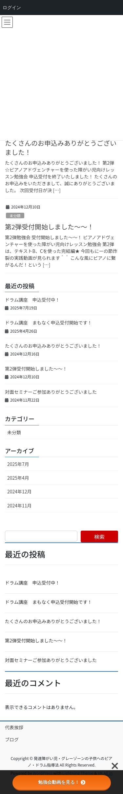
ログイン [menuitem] (12, 7)
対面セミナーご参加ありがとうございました (51, 392)
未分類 (15, 215)
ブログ (12, 739)
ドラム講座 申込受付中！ (32, 299)
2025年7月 (18, 464)
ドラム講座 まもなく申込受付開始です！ (48, 322)
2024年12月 (19, 491)
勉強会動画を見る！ (61, 782)
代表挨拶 (14, 727)
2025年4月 (18, 477)
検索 (99, 536)
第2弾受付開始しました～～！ (49, 226)
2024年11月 (19, 505)
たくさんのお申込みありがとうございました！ (60, 147)
